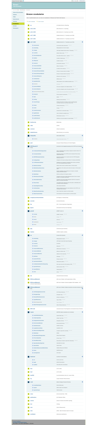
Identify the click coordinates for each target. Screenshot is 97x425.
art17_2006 (33, 35)
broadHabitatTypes (37, 385)
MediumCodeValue (37, 165)
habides (32, 231)
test (31, 404)
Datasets (15, 14)
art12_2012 (33, 28)
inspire (32, 312)
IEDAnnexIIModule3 (35, 282)
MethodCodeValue (37, 171)
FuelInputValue (37, 160)
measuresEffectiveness (38, 248)
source (35, 219)
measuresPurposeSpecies (39, 73)
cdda (31, 125)
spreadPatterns (37, 269)
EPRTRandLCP (34, 146)
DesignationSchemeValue (39, 320)
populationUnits (37, 81)
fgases (32, 207)
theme (35, 350)
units (35, 271)
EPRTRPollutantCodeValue (39, 156)
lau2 (31, 371)
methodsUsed (36, 78)
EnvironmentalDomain (38, 323)
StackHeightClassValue (38, 185)
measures (36, 63)
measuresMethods (37, 251)
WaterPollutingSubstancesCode (40, 304)
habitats (35, 58)
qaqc (35, 96)
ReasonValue (36, 182)
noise (31, 393)
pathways (36, 256)
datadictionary (33, 132)
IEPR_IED (32, 308)
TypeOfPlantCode (37, 299)
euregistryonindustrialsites (36, 197)
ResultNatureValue (37, 340)
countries (36, 52)
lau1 (31, 368)
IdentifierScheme (37, 325)
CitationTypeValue (37, 317)
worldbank (32, 414)
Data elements (16, 19)
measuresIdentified (37, 65)
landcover (32, 356)
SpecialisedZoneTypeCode (39, 343)
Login (74, 0)
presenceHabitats (37, 86)
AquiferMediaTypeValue (38, 315)
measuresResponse (38, 76)
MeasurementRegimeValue (39, 330)
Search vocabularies (31, 21)
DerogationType (37, 294)
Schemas (15, 21)
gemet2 (32, 211)
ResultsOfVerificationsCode (39, 296)
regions (35, 387)
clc (34, 359)
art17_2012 (33, 38)
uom (31, 407)
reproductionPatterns (38, 261)
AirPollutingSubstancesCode (39, 291)
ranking (35, 99)
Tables (14, 16)
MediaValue (36, 333)
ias (31, 235)
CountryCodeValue (37, 153)
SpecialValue (36, 345)
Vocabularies (16, 23)
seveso (32, 400)
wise (31, 410)
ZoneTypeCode (37, 352)
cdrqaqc (35, 50)
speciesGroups (37, 390)
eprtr (31, 142)
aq (31, 25)
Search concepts (41, 21)
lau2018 (32, 375)
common (32, 128)
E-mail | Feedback (17, 421)
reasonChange (37, 101)
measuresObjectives (38, 253)
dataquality (33, 135)
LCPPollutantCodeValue (38, 162)
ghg (31, 228)
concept (35, 214)
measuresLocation (37, 68)
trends (35, 107)
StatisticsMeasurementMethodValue (41, 347)
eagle (35, 362)
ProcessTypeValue (37, 337)
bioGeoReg (36, 47)
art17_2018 (33, 42)
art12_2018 (33, 32)
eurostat (32, 200)
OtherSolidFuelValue (38, 179)
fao (31, 204)
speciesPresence (37, 266)
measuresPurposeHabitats (39, 70)
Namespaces (15, 28)
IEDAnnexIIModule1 (35, 279)
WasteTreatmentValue (38, 193)
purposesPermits (37, 258)
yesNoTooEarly (37, 115)
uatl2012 (35, 364)
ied (31, 275)
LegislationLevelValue (38, 328)
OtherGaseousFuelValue (38, 176)
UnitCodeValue (37, 188)
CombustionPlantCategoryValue (40, 150)
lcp (31, 378)
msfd (31, 382)
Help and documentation (18, 12)
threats (35, 105)
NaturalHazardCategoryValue (39, 335)
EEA (18, 1)
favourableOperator (37, 55)
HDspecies (36, 60)
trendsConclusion (37, 110)
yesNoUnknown (37, 118)
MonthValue (36, 174)
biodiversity (33, 122)
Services (15, 25)
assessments (36, 45)
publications (33, 397)
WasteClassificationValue (39, 191)
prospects (36, 94)
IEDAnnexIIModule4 (35, 287)
